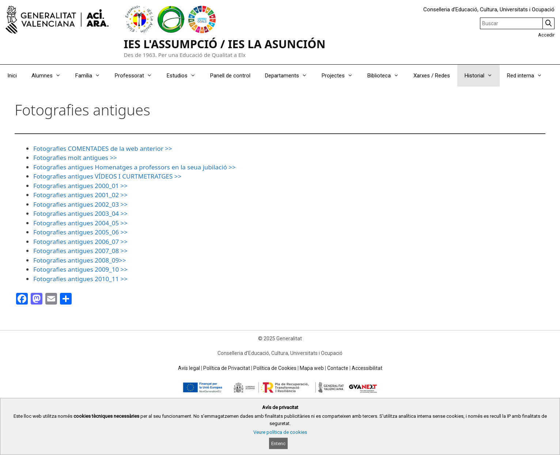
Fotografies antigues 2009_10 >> (80, 269)
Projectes (341, 76)
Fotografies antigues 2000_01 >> (80, 185)
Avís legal (189, 368)
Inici (12, 75)
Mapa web (312, 368)
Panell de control (230, 75)
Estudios (185, 76)
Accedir (546, 35)
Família (91, 76)
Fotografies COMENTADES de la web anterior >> (102, 148)
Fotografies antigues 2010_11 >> (80, 279)
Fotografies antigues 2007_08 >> (80, 250)
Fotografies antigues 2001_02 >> (80, 195)
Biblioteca (386, 76)
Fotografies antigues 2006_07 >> (80, 241)
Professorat (137, 76)
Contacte (337, 368)
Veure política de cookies (280, 432)
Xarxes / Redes (431, 75)
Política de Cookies (274, 368)
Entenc (278, 443)
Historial (482, 76)
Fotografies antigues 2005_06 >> (80, 232)
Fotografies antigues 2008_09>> (79, 260)
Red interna (528, 76)
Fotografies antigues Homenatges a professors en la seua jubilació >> (134, 167)
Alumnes (49, 76)
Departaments (289, 76)
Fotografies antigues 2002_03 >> (80, 204)
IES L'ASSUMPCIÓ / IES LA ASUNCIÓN (224, 43)
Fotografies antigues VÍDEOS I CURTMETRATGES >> (107, 176)
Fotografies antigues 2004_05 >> (80, 223)
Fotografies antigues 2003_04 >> (80, 213)
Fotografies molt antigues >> (75, 157)
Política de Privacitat (226, 368)
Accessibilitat (367, 368)
